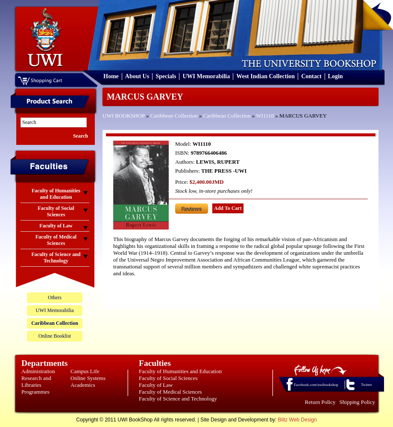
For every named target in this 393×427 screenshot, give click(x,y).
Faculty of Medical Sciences (170, 392)
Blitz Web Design (297, 420)
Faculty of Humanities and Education (180, 371)
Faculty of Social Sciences (168, 378)
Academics (82, 385)
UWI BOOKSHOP (124, 115)
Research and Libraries (36, 381)
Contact (311, 76)
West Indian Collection (265, 76)
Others (55, 297)
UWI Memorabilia (206, 76)
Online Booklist (54, 336)
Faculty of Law (156, 385)
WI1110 (265, 115)
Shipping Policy (357, 402)
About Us (137, 76)
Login (335, 76)
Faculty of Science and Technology (178, 398)
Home (111, 76)
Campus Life (85, 371)
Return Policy (320, 402)
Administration (38, 371)
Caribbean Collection (174, 115)
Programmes (35, 392)
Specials (165, 76)
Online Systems (88, 378)
